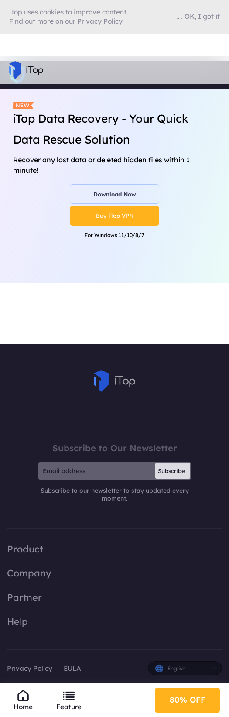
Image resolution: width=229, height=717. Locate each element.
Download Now (114, 194)
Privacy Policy (29, 668)
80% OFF (187, 700)
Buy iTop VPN (114, 215)
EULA (72, 668)
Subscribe (171, 470)
